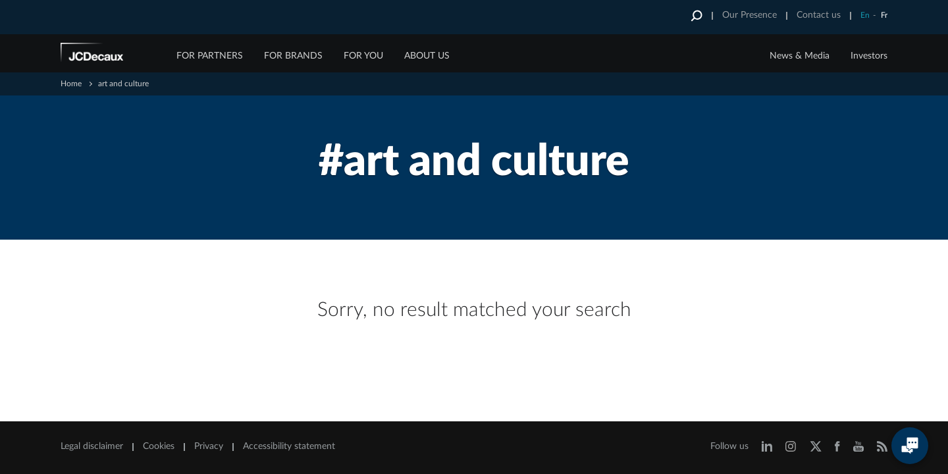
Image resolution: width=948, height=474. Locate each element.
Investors (869, 56)
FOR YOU (363, 56)
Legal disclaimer (92, 446)
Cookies (158, 446)
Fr (884, 15)
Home (71, 84)
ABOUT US (427, 56)
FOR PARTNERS (209, 56)
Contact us (819, 15)
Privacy (208, 446)
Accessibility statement (289, 446)
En (865, 15)
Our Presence (749, 15)
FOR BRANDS (293, 56)
